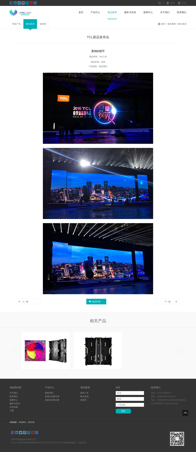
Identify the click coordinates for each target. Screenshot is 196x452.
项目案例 (112, 12)
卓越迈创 (82, 442)
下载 (12, 410)
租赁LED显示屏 (52, 396)
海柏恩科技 (15, 387)
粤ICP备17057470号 (52, 442)
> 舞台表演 (181, 24)
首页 (81, 12)
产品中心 (95, 12)
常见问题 (14, 407)
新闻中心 (148, 12)
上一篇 (25, 301)
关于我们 (165, 12)
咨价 (118, 387)
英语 (172, 3)
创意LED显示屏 (52, 400)
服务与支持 (130, 12)
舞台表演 (30, 24)
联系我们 (181, 12)
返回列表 (96, 301)
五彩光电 (30, 422)
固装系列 (49, 393)
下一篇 (167, 301)
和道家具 (22, 422)
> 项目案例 (171, 24)
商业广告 (16, 24)
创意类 (43, 24)
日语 (184, 3)
